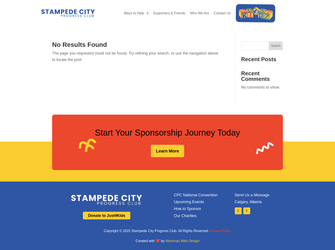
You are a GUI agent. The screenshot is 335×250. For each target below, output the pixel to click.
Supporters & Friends (169, 13)
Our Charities (185, 216)
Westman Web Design (183, 241)
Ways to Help (134, 13)
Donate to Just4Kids (106, 215)
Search (276, 45)
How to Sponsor (187, 209)
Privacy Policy (220, 231)
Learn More (167, 151)
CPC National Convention (196, 195)
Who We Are (199, 13)
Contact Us (222, 13)
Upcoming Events (189, 202)
